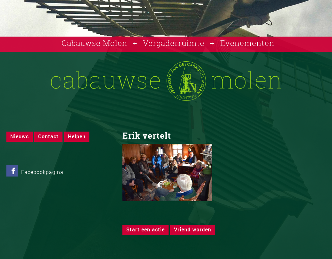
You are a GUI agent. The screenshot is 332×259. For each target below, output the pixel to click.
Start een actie (145, 229)
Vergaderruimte (173, 43)
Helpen (77, 136)
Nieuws (19, 136)
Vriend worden (192, 229)
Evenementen (247, 43)
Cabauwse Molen (94, 43)
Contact (48, 136)
